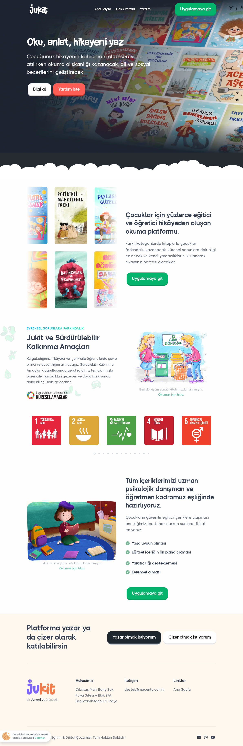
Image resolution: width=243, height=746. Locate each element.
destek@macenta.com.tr (145, 689)
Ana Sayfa (102, 9)
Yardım (145, 9)
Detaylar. (40, 737)
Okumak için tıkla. (171, 394)
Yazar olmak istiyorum (134, 637)
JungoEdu (38, 699)
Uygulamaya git (195, 9)
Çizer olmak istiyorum (189, 637)
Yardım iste (69, 91)
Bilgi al (39, 91)
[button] (95, 454)
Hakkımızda (125, 9)
